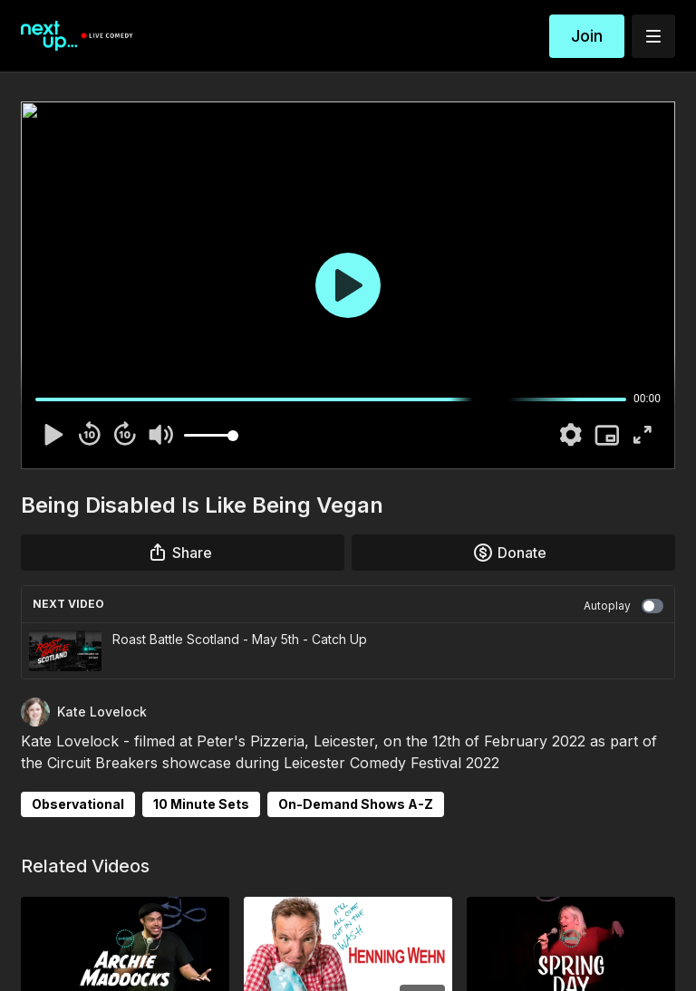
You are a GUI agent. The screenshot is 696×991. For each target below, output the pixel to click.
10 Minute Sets (201, 804)
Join (587, 35)
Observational (78, 804)
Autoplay (623, 606)
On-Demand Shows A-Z (355, 804)
